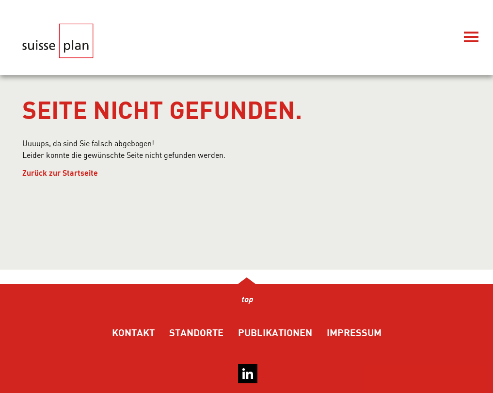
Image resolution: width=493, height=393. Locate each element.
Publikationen (275, 333)
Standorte (196, 333)
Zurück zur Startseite (60, 173)
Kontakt (133, 333)
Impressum (354, 333)
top (247, 299)
